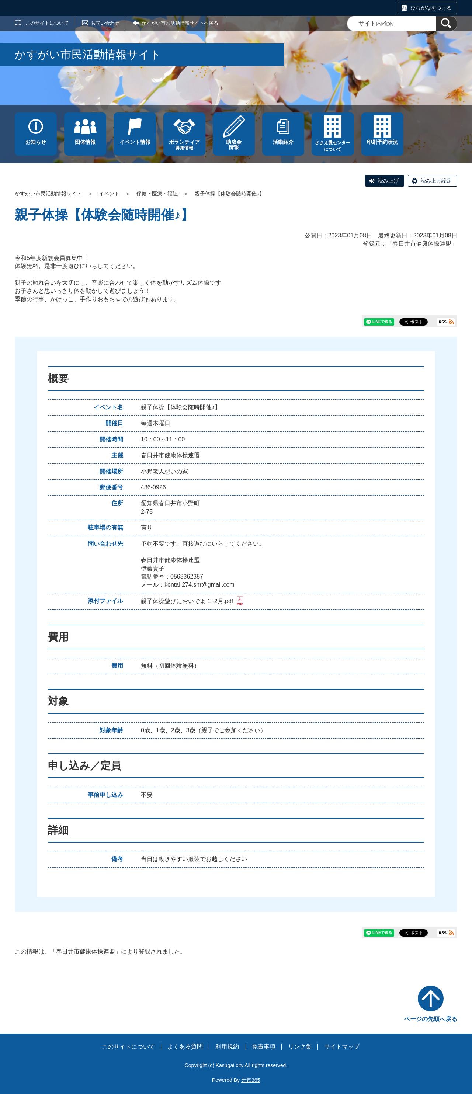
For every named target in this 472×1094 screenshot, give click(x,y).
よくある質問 (185, 1046)
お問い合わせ (105, 23)
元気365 (250, 1080)
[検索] (446, 23)
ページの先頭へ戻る (430, 1019)
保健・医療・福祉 (157, 194)
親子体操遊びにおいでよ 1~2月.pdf (192, 601)
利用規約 (227, 1046)
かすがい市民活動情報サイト (48, 194)
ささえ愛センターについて (332, 146)
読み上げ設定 (436, 181)
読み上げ (388, 181)
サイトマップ (342, 1046)
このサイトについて (47, 23)
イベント (109, 194)
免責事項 (263, 1046)
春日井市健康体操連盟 (421, 243)
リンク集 (300, 1046)
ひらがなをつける (431, 8)
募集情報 (184, 144)
